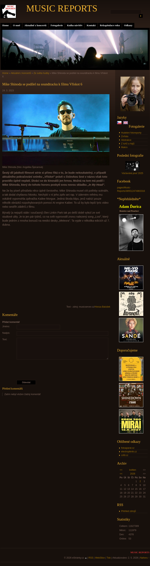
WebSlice (100, 557)
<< (121, 470)
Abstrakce (126, 140)
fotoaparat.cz (127, 448)
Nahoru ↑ (144, 557)
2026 (132, 473)
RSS (91, 557)
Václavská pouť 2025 (132, 173)
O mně (16, 25)
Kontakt (91, 25)
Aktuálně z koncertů (35, 25)
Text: (4, 339)
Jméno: (6, 326)
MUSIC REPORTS (61, 8)
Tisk (109, 557)
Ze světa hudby (41, 73)
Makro (124, 147)
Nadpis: (6, 333)
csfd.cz (124, 455)
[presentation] (56, 369)
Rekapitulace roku (110, 25)
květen (132, 470)
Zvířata (124, 136)
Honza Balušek (102, 306)
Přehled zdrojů (128, 511)
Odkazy (128, 25)
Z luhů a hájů (127, 143)
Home (5, 25)
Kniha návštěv (74, 25)
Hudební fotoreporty (131, 132)
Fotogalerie (57, 25)
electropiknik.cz (129, 451)
